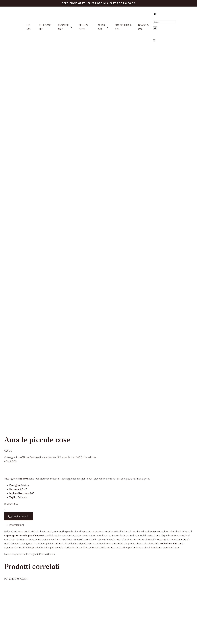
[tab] (101, 162)
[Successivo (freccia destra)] (4, 617)
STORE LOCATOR (94, 523)
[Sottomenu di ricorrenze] (71, 27)
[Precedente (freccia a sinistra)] (1, 617)
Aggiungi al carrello (18, 153)
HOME (87, 494)
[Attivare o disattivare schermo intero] (4, 613)
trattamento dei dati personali (37, 542)
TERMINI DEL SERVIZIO (135, 494)
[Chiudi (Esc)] (9, 613)
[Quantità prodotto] (6, 148)
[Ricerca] (155, 28)
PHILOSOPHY (92, 498)
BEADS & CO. (91, 519)
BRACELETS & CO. (94, 515)
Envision (188, 574)
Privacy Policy (153, 576)
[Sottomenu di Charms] (107, 27)
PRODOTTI (90, 502)
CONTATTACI (91, 527)
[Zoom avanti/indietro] (1, 613)
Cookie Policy (163, 576)
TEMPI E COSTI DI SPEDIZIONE (140, 498)
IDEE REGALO (92, 506)
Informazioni (16, 162)
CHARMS (89, 510)
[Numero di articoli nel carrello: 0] (154, 40)
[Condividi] (6, 613)
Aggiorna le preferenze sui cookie (180, 576)
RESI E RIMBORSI (132, 502)
